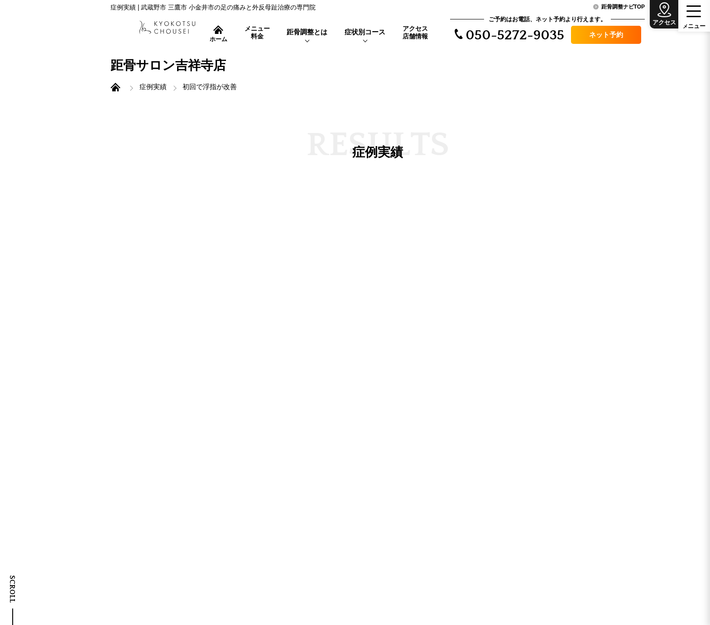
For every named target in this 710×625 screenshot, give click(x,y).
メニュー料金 (257, 32)
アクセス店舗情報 (415, 32)
